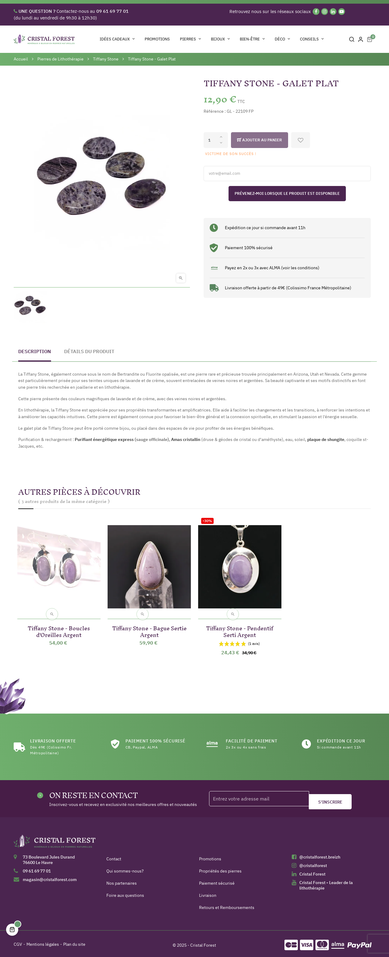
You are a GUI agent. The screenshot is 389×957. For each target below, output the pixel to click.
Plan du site (74, 942)
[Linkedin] (333, 11)
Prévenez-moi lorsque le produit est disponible (287, 193)
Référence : (215, 111)
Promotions (210, 856)
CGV (18, 942)
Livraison (207, 893)
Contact (113, 856)
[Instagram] (324, 11)
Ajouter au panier (259, 140)
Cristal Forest (312, 871)
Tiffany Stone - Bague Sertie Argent (149, 628)
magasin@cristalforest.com (50, 877)
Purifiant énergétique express (104, 439)
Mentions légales (42, 942)
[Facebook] (316, 11)
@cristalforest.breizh (319, 854)
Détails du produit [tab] (89, 351)
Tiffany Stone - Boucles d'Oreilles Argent (59, 628)
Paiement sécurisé (217, 880)
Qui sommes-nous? (125, 868)
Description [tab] (34, 351)
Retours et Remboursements (226, 905)
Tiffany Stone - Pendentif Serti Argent (239, 628)
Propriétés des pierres (220, 868)
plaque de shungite (325, 439)
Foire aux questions (125, 893)
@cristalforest (313, 863)
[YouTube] (341, 11)
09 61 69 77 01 (37, 868)
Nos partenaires (121, 880)
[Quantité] (216, 140)
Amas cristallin (185, 439)
